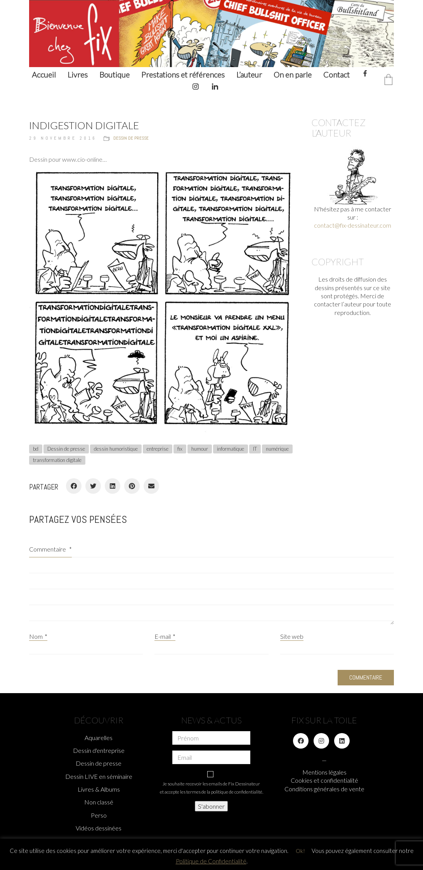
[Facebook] (73, 486)
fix (179, 449)
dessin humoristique (116, 449)
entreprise (157, 449)
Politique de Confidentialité (211, 861)
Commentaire (50, 549)
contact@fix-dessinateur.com (352, 225)
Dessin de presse (131, 138)
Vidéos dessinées (98, 828)
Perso (99, 815)
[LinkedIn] (112, 486)
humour (199, 449)
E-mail (164, 636)
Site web (291, 636)
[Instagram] (321, 741)
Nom (38, 636)
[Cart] (388, 80)
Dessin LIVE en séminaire (98, 776)
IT (255, 449)
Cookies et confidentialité (324, 780)
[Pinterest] (132, 486)
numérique (277, 449)
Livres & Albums (99, 789)
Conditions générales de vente (324, 788)
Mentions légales (324, 772)
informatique (230, 449)
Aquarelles (99, 737)
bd (35, 449)
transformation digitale (57, 460)
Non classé (98, 802)
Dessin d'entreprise (99, 750)
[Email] (151, 486)
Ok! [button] (300, 851)
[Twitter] (93, 486)
